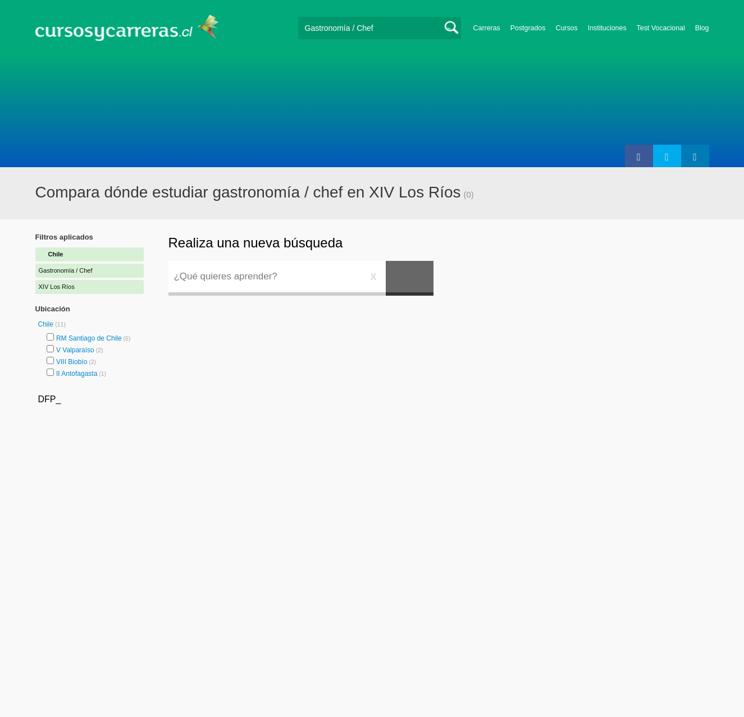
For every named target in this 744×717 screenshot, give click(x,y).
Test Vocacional (661, 28)
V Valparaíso (75, 350)
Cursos (566, 28)
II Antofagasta (76, 374)
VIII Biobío (71, 362)
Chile (47, 324)
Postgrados (528, 28)
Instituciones (607, 28)
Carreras (486, 28)
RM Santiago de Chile (89, 338)
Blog (702, 28)
